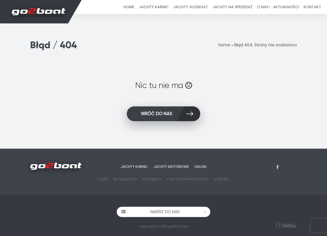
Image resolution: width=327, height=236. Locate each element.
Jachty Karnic (134, 166)
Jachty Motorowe (171, 166)
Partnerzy (151, 179)
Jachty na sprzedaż (232, 7)
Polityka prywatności (187, 179)
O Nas (262, 7)
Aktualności (286, 7)
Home (129, 7)
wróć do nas (170, 114)
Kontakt (312, 7)
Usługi (200, 166)
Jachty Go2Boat (190, 7)
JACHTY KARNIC (154, 7)
